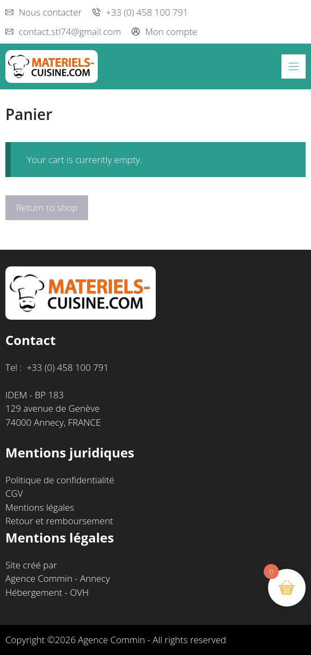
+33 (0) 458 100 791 (147, 12)
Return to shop (46, 207)
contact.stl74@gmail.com (70, 31)
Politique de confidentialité (59, 480)
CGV (14, 493)
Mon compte (171, 31)
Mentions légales (39, 507)
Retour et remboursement (59, 521)
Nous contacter (50, 12)
